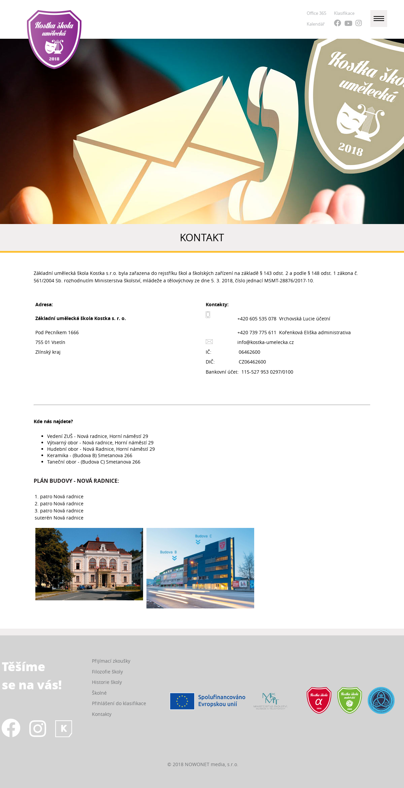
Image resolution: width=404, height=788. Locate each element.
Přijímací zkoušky (111, 661)
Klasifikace (344, 13)
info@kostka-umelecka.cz (265, 342)
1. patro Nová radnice (59, 496)
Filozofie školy (107, 671)
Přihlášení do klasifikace (119, 703)
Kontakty (101, 714)
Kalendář (316, 24)
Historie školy (107, 682)
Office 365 (316, 13)
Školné (99, 693)
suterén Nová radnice (59, 517)
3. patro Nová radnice (59, 510)
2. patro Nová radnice (59, 503)
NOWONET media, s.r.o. (211, 764)
